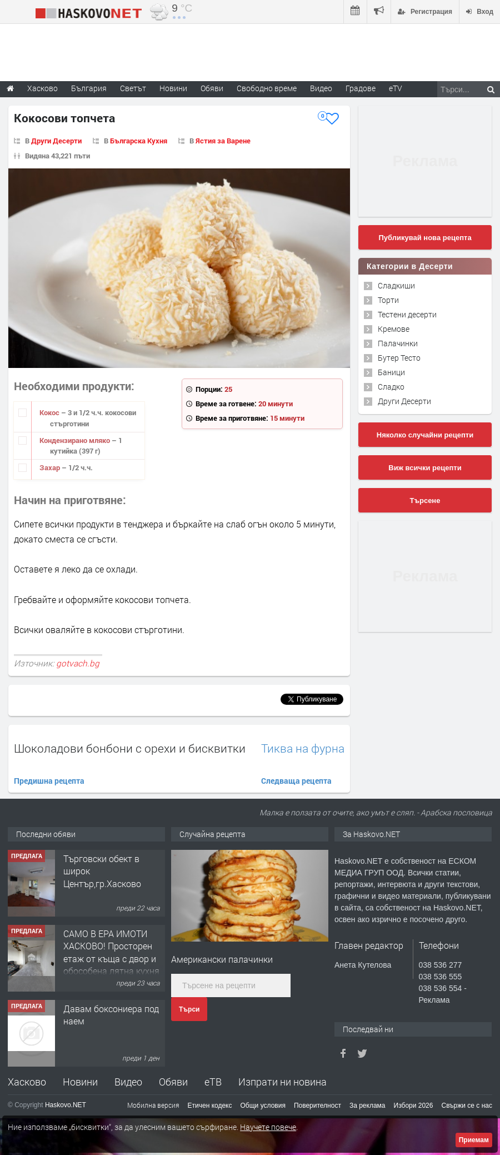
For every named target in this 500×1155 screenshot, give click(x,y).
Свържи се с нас (466, 1105)
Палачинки (398, 343)
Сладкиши (396, 285)
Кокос (50, 412)
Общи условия (263, 1105)
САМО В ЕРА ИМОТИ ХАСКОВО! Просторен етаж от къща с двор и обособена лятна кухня (111, 952)
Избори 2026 (413, 1105)
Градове (361, 88)
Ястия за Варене (223, 141)
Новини (173, 88)
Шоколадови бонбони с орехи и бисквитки (130, 748)
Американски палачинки (222, 959)
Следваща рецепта (296, 780)
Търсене (425, 500)
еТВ (213, 1081)
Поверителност (317, 1105)
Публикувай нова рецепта (424, 237)
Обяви (173, 1081)
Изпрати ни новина (282, 1081)
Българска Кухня (138, 141)
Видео (128, 1081)
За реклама (367, 1105)
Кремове (393, 328)
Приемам (474, 1140)
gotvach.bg (77, 663)
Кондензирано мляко (75, 440)
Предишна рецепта (49, 780)
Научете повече (268, 1127)
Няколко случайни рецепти (425, 435)
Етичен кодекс (210, 1105)
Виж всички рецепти (424, 468)
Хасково (27, 1081)
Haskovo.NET (65, 1105)
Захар (50, 467)
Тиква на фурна (302, 748)
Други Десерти (56, 141)
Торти (388, 300)
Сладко (391, 386)
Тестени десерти (407, 314)
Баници (391, 372)
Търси (189, 1009)
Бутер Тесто (399, 357)
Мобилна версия (153, 1105)
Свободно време (267, 88)
